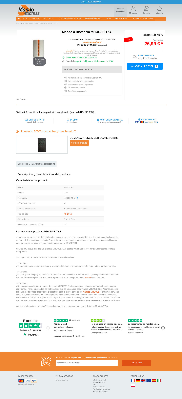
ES (154, 381)
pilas (108, 19)
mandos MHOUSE (91, 292)
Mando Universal (93, 19)
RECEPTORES (121, 19)
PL (133, 386)
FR (133, 381)
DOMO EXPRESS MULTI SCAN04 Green (94, 137)
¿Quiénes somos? (99, 380)
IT (159, 381)
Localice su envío (62, 380)
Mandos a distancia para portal (38, 19)
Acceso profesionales (100, 391)
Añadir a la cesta (144, 66)
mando (88, 277)
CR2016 (68, 214)
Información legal (99, 382)
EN (148, 381)
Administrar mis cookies (101, 389)
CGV (95, 384)
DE (138, 381)
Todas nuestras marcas (69, 19)
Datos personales (99, 387)
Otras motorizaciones (142, 19)
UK (143, 381)
